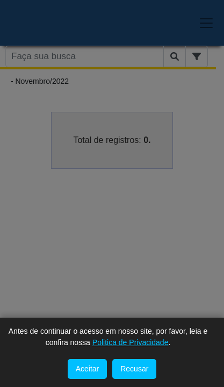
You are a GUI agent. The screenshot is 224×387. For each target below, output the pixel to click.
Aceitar (87, 368)
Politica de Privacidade (130, 342)
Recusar (134, 368)
